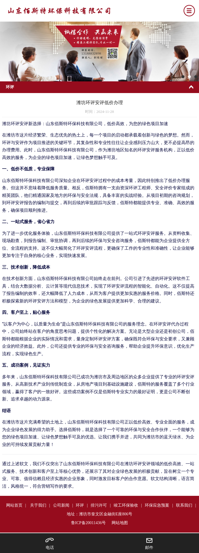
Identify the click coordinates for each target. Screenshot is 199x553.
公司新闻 (61, 505)
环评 (80, 505)
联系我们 (184, 505)
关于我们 (38, 505)
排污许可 (99, 505)
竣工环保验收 (126, 505)
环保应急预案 (157, 505)
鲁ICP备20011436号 (88, 523)
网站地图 (120, 523)
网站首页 (14, 505)
